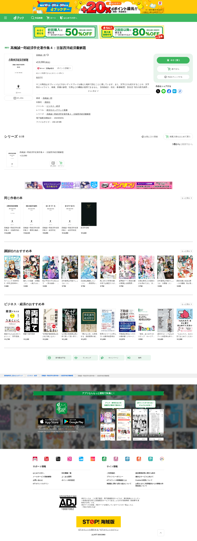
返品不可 (39, 77)
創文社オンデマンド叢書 (57, 110)
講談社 (47, 102)
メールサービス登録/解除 (42, 477)
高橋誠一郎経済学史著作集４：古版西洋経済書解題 (42, 152)
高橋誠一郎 (41, 55)
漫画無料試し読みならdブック (13, 375)
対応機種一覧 (66, 473)
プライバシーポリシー (115, 477)
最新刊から (187, 144)
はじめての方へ (38, 473)
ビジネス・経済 (53, 106)
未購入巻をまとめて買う (180, 136)
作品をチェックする (175, 77)
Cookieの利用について (143, 480)
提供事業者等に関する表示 (145, 473)
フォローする (47, 55)
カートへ (175, 69)
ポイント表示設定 (68, 480)
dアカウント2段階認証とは (117, 480)
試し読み (20, 98)
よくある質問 (66, 477)
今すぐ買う (175, 60)
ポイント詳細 (63, 68)
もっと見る (186, 198)
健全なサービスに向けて (144, 477)
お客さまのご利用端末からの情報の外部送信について (149, 485)
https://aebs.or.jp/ (89, 507)
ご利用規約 (111, 473)
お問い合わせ (38, 480)
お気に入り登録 (151, 136)
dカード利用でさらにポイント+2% (49, 73)
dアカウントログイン (41, 484)
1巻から (176, 144)
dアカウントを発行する (88, 530)
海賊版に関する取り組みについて (119, 484)
